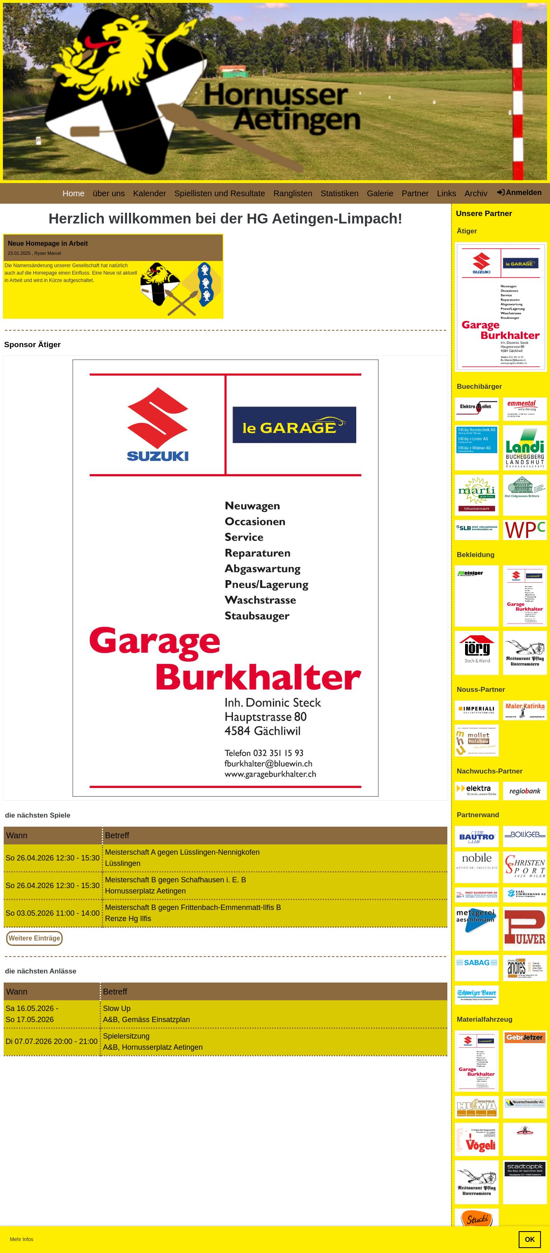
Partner (415, 193)
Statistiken (340, 193)
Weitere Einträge (35, 938)
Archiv (476, 193)
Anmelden (519, 192)
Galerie (380, 193)
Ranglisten (293, 193)
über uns (109, 193)
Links (446, 193)
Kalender (149, 193)
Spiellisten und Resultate (219, 193)
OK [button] (530, 1239)
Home (74, 193)
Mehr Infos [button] (21, 1239)
